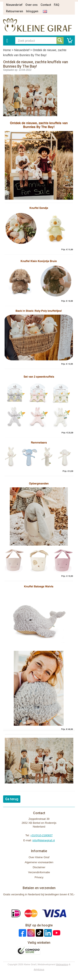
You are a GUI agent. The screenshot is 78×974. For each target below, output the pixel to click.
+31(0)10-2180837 (41, 835)
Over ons (31, 4)
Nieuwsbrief (14, 4)
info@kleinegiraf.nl (43, 840)
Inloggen (32, 11)
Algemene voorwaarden (39, 862)
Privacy (39, 877)
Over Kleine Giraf (39, 857)
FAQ (56, 4)
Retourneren (14, 11)
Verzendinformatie (39, 872)
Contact (46, 4)
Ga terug (11, 799)
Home (7, 50)
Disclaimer (39, 867)
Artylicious (39, 969)
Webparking (62, 964)
